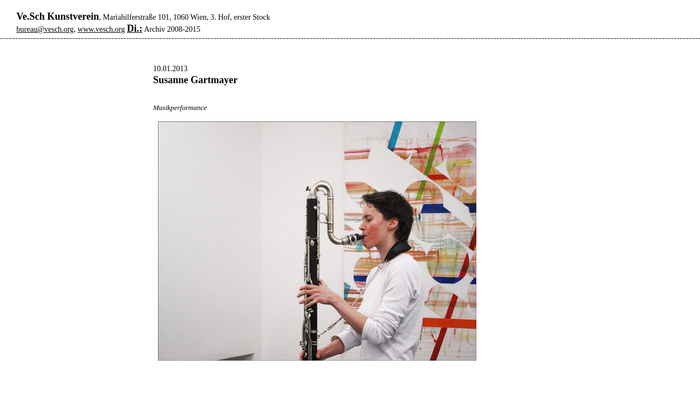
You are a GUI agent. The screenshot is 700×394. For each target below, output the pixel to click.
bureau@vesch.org (45, 29)
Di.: (135, 28)
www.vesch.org (101, 29)
